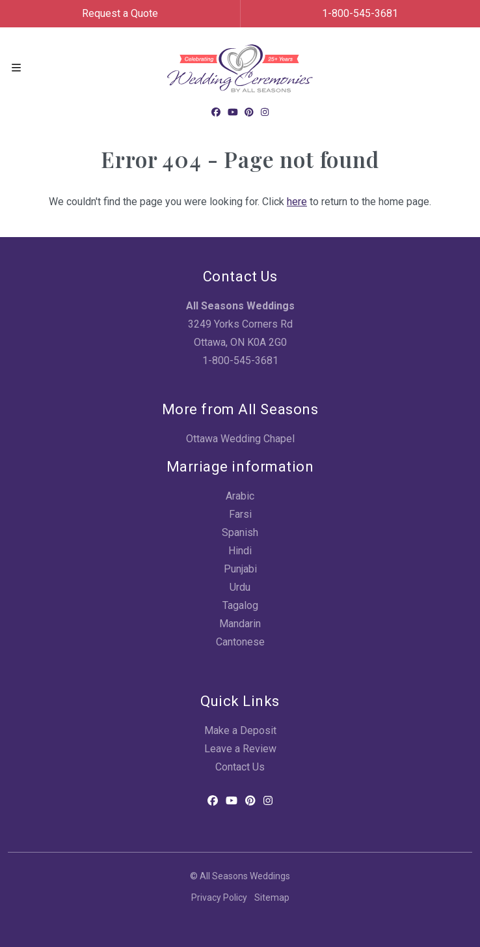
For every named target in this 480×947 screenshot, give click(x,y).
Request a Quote (120, 13)
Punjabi (240, 569)
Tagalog (240, 605)
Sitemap (271, 897)
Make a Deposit (240, 730)
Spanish (240, 532)
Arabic (240, 496)
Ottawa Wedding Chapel (240, 438)
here (297, 201)
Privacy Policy (219, 897)
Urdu (240, 587)
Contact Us (240, 767)
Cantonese (240, 642)
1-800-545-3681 (360, 13)
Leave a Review (240, 748)
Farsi (240, 514)
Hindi (240, 550)
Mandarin (240, 623)
